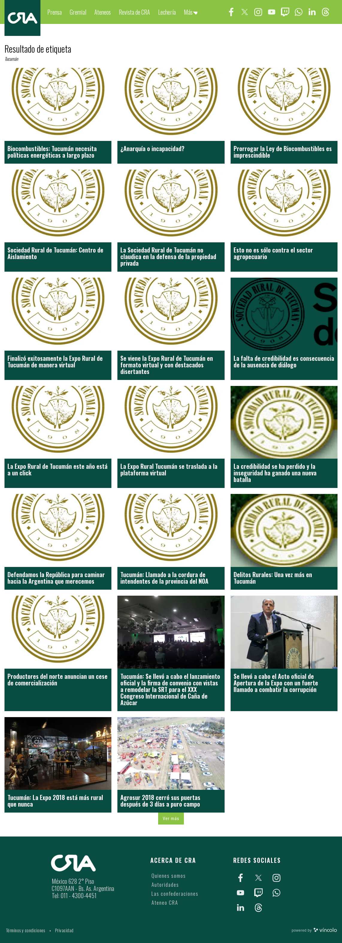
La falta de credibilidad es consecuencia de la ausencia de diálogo (284, 361)
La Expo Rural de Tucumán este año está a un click (57, 469)
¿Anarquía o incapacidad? (152, 148)
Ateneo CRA (165, 902)
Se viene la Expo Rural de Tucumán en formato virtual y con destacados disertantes (166, 365)
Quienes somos (169, 875)
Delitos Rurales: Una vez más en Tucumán (273, 577)
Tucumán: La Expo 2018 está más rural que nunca (55, 800)
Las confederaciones (175, 893)
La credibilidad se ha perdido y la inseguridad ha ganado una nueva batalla (275, 473)
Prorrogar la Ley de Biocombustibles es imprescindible (283, 151)
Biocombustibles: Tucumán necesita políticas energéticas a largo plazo (52, 151)
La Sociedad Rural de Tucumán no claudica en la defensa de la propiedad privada (168, 256)
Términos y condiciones (25, 930)
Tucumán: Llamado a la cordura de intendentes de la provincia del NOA (164, 577)
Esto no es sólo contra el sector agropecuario (273, 253)
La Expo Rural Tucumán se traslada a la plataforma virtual (168, 469)
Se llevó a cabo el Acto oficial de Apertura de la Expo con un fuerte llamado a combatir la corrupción (276, 683)
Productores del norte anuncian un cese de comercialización (57, 679)
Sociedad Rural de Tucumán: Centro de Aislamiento (55, 253)
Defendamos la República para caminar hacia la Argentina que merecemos (56, 577)
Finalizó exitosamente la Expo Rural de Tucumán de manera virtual (55, 361)
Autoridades (165, 884)
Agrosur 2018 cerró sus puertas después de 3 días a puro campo (160, 800)
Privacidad (64, 930)
